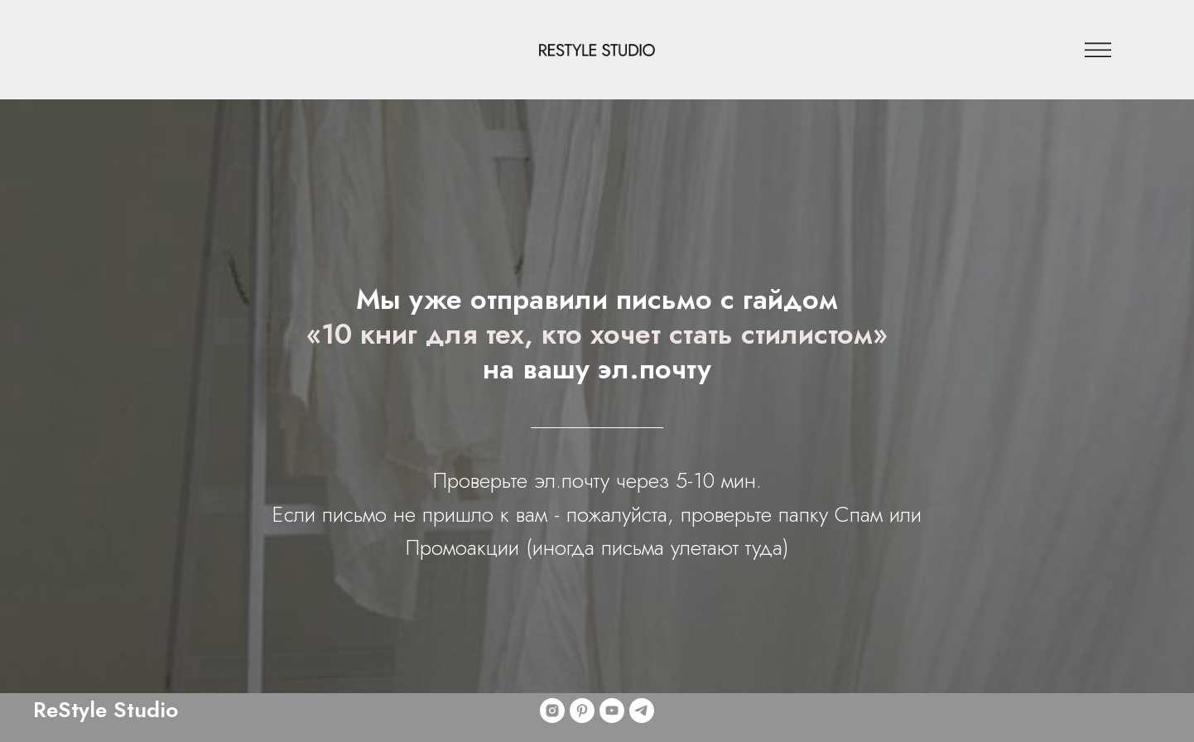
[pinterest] (582, 710)
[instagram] (552, 710)
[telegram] (641, 710)
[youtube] (611, 710)
